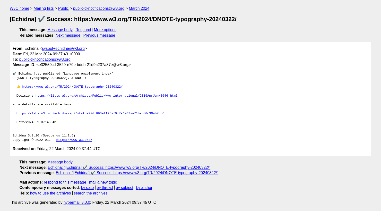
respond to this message (65, 182)
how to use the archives (50, 193)
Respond (83, 30)
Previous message (99, 35)
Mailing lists (44, 8)
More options (105, 30)
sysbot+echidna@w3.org (63, 48)
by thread (105, 188)
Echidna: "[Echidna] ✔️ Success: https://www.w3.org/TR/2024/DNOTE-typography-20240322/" (129, 167)
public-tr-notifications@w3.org (98, 8)
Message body (60, 30)
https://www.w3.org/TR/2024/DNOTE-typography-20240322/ (72, 87)
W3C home (19, 8)
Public (63, 8)
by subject (124, 188)
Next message (68, 35)
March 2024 (139, 8)
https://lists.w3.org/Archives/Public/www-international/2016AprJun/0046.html (106, 96)
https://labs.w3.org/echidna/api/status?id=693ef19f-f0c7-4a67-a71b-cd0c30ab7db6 (90, 113)
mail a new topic (103, 182)
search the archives (91, 193)
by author (144, 188)
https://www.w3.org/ (74, 140)
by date (87, 188)
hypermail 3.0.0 (76, 202)
